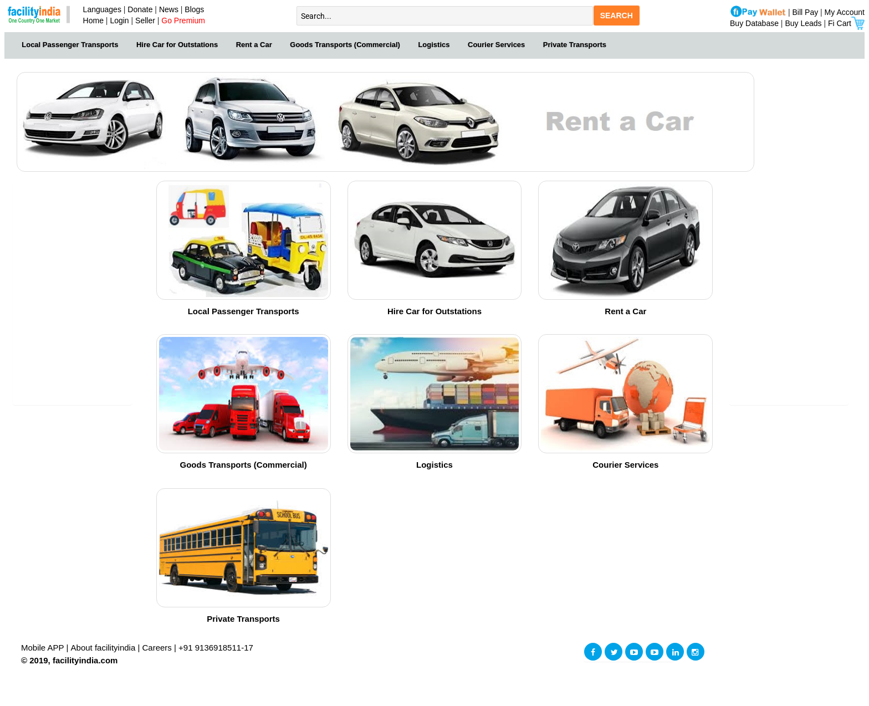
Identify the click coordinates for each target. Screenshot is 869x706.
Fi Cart (846, 23)
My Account (845, 12)
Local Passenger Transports (70, 44)
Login (119, 20)
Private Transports (574, 44)
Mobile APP (43, 647)
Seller (145, 20)
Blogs (194, 9)
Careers (157, 647)
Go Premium (183, 20)
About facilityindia (104, 647)
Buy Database (754, 23)
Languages (100, 9)
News (170, 9)
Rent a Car (254, 44)
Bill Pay (807, 12)
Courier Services (496, 44)
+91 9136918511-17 (215, 647)
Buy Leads (803, 23)
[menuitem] (70, 43)
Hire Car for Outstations (177, 44)
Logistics (433, 44)
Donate (139, 9)
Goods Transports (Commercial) (345, 44)
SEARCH (616, 15)
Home (91, 20)
